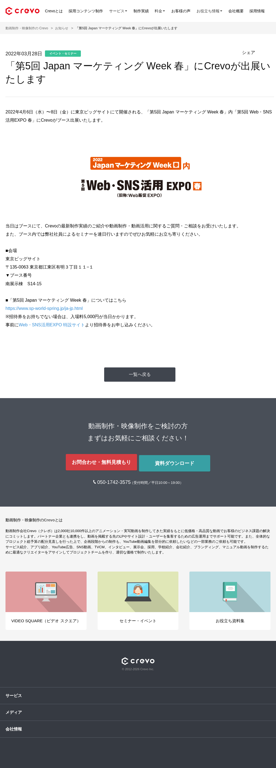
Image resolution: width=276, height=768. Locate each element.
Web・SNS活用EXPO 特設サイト (52, 324)
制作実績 (143, 11)
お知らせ (61, 28)
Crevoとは (54, 11)
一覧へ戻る (140, 374)
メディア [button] (13, 709)
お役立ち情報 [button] (214, 10)
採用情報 (264, 11)
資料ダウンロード (175, 461)
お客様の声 (185, 11)
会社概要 (241, 11)
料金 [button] (163, 10)
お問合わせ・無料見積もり (100, 461)
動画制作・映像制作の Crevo (26, 28)
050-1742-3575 (114, 480)
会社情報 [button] (13, 726)
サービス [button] (120, 10)
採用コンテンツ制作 (87, 11)
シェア (248, 52)
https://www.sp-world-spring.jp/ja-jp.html (44, 308)
